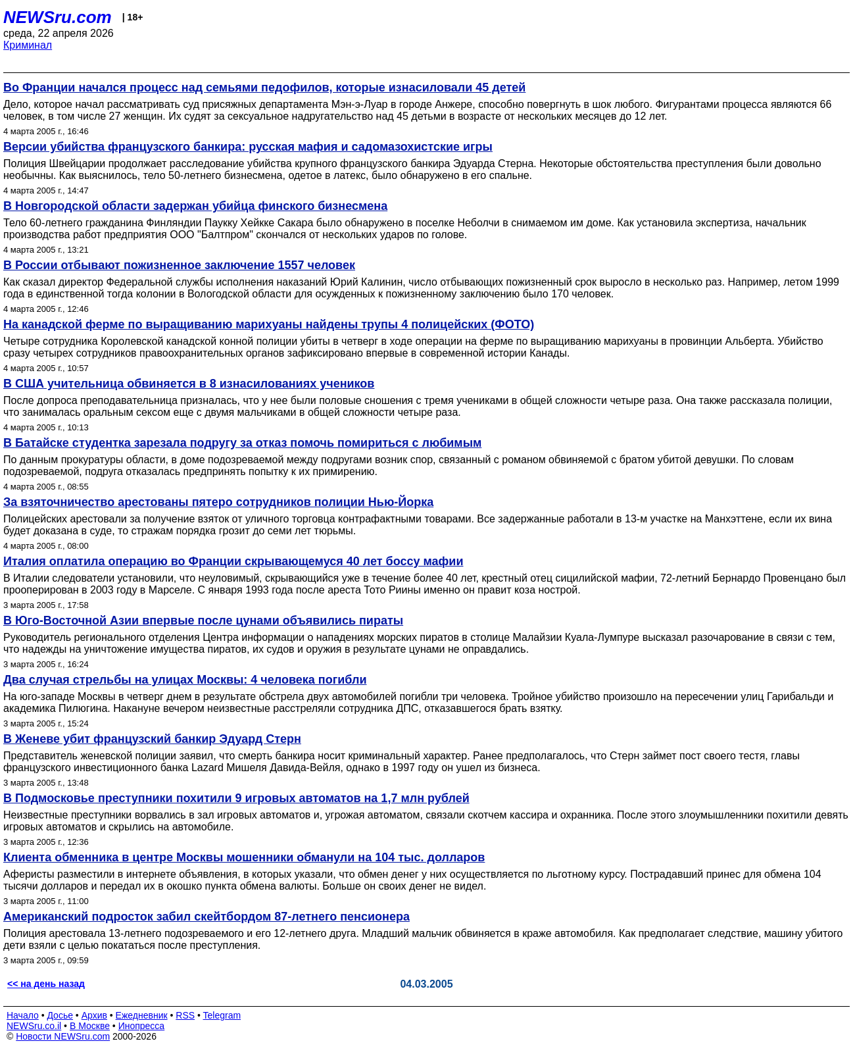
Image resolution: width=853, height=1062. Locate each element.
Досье (60, 1015)
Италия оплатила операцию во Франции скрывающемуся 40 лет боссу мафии (233, 561)
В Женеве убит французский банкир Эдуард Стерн (152, 739)
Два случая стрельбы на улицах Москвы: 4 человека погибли (184, 679)
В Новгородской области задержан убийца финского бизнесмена (195, 206)
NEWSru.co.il (34, 1026)
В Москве (90, 1026)
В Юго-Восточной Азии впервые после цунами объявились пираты (203, 620)
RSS (185, 1015)
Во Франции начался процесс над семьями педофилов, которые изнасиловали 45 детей (264, 87)
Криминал (27, 45)
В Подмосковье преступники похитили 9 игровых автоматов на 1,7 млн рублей (236, 798)
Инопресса (141, 1026)
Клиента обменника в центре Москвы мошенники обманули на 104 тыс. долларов (244, 857)
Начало (23, 1015)
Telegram (222, 1015)
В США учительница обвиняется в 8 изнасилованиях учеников (188, 383)
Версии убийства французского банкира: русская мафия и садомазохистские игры (248, 146)
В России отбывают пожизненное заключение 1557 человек (179, 265)
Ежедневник (142, 1015)
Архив (94, 1015)
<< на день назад (46, 983)
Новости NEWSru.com (63, 1036)
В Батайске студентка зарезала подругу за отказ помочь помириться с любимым (242, 442)
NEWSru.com (57, 17)
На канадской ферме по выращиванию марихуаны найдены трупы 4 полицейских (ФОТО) (268, 324)
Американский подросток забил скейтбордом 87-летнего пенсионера (206, 916)
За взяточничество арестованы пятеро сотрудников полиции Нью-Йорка (218, 502)
